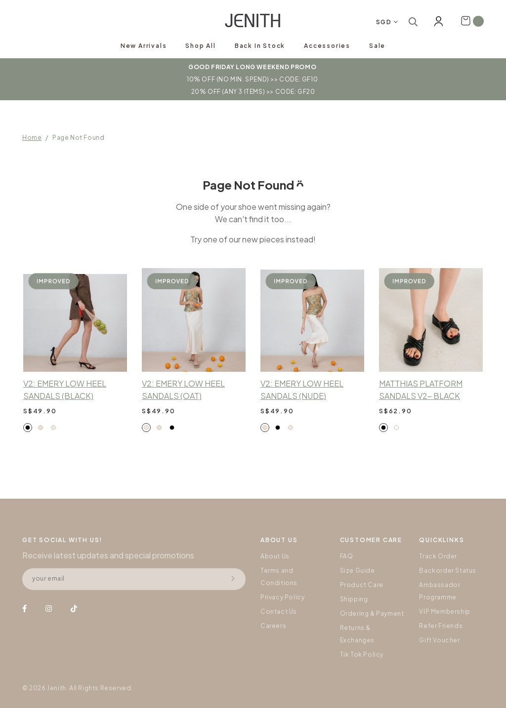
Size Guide (357, 570)
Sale (377, 45)
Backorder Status (447, 570)
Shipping (354, 599)
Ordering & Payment (372, 613)
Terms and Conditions (278, 577)
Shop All (200, 45)
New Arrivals (144, 45)
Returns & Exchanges (357, 634)
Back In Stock (260, 45)
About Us (275, 556)
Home (32, 137)
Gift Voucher (439, 640)
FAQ (346, 556)
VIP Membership (444, 611)
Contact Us (278, 611)
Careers (273, 625)
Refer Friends (441, 625)
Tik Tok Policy (361, 654)
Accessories (327, 45)
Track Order (438, 556)
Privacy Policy (282, 597)
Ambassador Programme (439, 591)
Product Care (361, 585)
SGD (384, 22)
